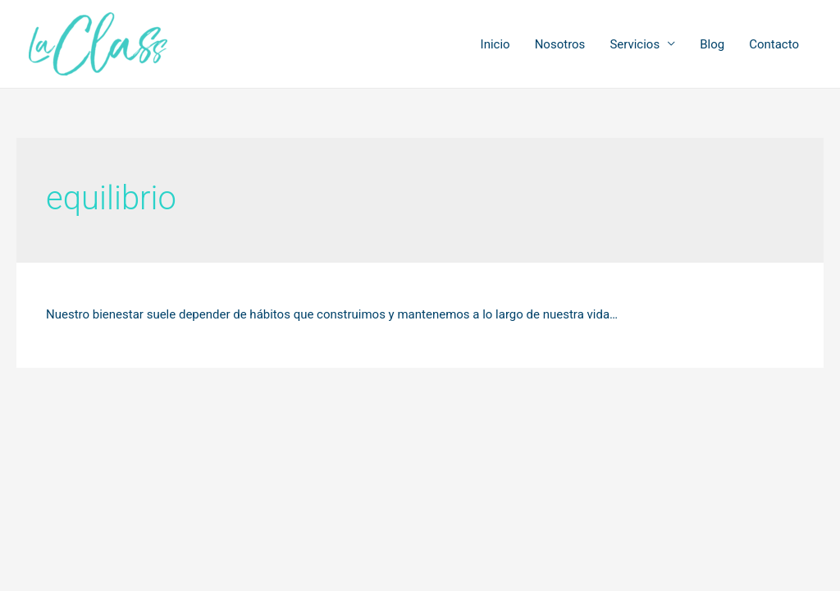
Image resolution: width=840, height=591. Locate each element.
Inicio (495, 44)
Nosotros (560, 44)
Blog (712, 44)
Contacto (774, 44)
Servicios (634, 44)
